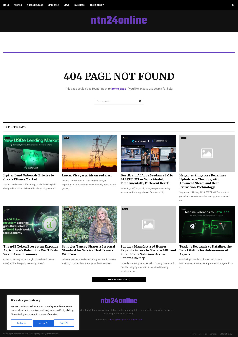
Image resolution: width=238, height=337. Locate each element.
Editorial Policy (226, 334)
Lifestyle (53, 4)
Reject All (43, 323)
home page (118, 88)
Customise (21, 323)
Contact (213, 334)
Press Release (35, 4)
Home (6, 4)
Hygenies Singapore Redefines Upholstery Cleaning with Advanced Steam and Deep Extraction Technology (202, 181)
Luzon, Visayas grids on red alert (87, 175)
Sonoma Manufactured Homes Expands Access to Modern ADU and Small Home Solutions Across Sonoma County (148, 252)
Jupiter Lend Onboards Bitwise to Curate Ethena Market (28, 177)
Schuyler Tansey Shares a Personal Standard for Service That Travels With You (88, 250)
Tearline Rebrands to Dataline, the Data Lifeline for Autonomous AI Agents (205, 250)
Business (79, 4)
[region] (43, 313)
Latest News (14, 127)
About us (203, 334)
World (18, 4)
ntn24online (119, 21)
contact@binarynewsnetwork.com (125, 319)
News (66, 4)
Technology (97, 4)
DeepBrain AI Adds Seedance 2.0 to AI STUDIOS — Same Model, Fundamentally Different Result (147, 179)
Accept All (65, 323)
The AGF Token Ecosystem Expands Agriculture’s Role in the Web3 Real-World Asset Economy (30, 250)
